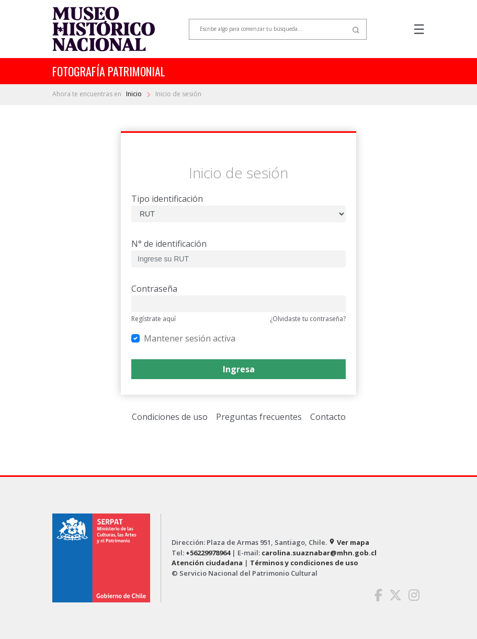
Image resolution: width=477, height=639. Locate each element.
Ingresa (239, 369)
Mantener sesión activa (189, 338)
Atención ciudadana (207, 562)
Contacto (328, 417)
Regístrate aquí (153, 318)
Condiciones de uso (170, 417)
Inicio (134, 93)
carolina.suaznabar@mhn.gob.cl (319, 552)
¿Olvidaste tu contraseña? (308, 318)
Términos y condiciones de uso (304, 562)
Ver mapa (348, 542)
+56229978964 (208, 552)
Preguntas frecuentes (259, 417)
